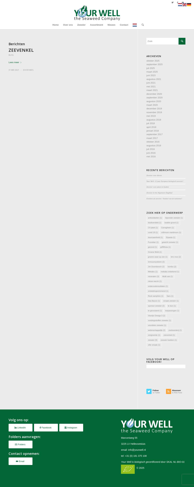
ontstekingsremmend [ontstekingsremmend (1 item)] (158, 291)
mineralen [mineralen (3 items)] (153, 276)
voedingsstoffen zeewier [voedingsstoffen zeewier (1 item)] (159, 320)
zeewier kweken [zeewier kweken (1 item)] (169, 340)
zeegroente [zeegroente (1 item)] (154, 335)
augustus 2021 (153, 79)
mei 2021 (151, 86)
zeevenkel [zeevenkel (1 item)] (169, 335)
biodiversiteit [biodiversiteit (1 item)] (154, 223)
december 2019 (154, 108)
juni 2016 (151, 153)
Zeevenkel (21, 50)
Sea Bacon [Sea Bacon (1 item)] (154, 301)
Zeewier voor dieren (154, 175)
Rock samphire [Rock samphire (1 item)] (155, 296)
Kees (31, 70)
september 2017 (154, 134)
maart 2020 (152, 105)
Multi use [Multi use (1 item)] (167, 276)
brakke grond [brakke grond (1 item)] (172, 223)
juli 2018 (150, 123)
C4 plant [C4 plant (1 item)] (153, 228)
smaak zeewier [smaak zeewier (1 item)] (171, 301)
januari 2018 (152, 130)
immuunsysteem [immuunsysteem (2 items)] (156, 262)
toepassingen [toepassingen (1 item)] (172, 311)
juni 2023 (151, 75)
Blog (11, 55)
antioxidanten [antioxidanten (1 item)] (155, 218)
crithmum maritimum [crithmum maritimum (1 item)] (171, 232)
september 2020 (154, 97)
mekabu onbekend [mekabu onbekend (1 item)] (170, 272)
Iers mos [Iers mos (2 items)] (176, 257)
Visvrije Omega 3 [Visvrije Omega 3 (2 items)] (156, 316)
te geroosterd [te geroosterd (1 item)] (155, 311)
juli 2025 (150, 68)
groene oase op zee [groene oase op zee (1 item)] (158, 257)
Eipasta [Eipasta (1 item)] (170, 237)
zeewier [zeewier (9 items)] (152, 340)
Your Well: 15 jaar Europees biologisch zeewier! (164, 181)
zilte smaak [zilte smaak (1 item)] (154, 345)
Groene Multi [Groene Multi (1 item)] (155, 252)
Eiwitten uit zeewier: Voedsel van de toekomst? (164, 199)
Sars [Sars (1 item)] (170, 296)
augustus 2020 (153, 101)
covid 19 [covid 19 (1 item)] (153, 232)
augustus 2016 (153, 145)
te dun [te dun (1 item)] (172, 306)
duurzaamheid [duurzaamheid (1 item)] (155, 237)
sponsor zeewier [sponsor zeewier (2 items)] (156, 306)
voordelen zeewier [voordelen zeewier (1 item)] (157, 325)
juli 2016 (150, 149)
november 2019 (154, 112)
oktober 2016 (152, 141)
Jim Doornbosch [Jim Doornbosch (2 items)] (156, 267)
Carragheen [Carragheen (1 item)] (167, 228)
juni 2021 (151, 82)
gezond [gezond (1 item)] (152, 247)
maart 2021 (152, 90)
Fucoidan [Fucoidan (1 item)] (153, 242)
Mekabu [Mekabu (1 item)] (153, 272)
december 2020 (154, 94)
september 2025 (154, 64)
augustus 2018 (153, 119)
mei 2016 (151, 156)
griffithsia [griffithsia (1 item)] (165, 247)
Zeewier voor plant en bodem (157, 187)
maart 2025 (152, 71)
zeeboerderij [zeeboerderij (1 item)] (175, 330)
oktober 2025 (152, 60)
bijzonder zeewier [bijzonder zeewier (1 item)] (174, 218)
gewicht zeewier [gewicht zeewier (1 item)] (170, 242)
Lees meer (16, 62)
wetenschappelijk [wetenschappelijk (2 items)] (156, 330)
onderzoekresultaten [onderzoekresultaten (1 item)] (158, 286)
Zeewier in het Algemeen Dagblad (159, 193)
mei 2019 (151, 116)
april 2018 (151, 127)
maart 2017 (152, 138)
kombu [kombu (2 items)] (172, 267)
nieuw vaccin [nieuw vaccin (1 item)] (155, 281)
